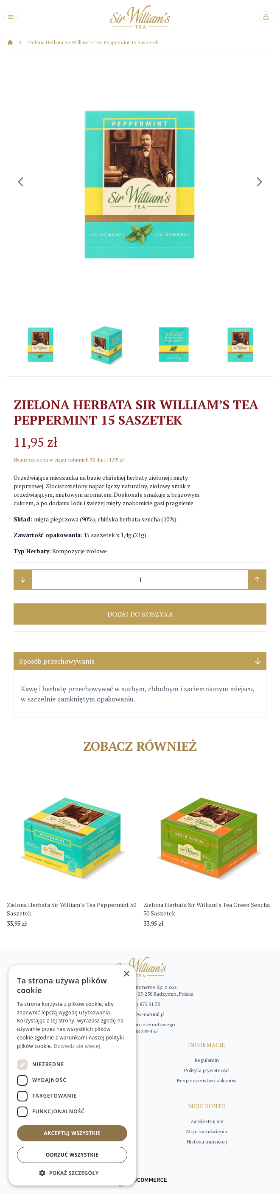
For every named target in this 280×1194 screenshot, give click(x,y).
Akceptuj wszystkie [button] (72, 1133)
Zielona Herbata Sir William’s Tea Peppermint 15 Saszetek (93, 42)
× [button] (126, 974)
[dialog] (72, 1075)
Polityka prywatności (207, 1070)
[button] (72, 1173)
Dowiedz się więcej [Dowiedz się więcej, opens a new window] (76, 1046)
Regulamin (207, 1060)
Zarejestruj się (206, 1121)
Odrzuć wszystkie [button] (72, 1154)
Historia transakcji (207, 1141)
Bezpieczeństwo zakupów (207, 1080)
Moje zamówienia (206, 1131)
